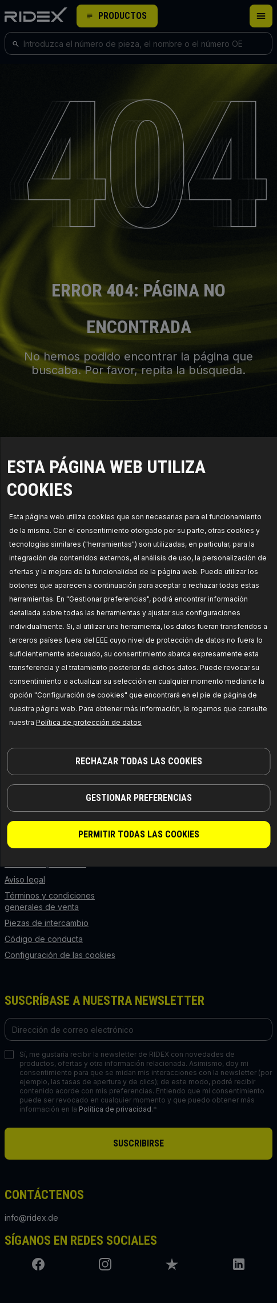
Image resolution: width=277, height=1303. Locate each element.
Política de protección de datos (89, 722)
